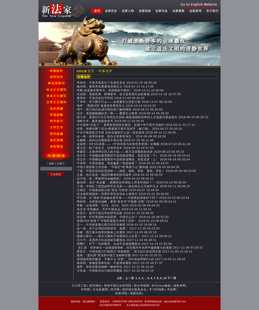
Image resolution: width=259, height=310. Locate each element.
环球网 (85, 289)
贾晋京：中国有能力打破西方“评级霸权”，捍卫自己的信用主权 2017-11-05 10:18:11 (134, 251)
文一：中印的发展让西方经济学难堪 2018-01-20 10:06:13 (117, 224)
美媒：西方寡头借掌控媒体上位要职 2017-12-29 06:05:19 (117, 232)
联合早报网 (141, 285)
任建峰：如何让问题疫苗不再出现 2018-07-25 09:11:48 (115, 140)
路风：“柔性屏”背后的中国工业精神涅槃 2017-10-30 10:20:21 (119, 255)
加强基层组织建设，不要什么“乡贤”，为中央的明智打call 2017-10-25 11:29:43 (131, 259)
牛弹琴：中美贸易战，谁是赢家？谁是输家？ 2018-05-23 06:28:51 (123, 163)
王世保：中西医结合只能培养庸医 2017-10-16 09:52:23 (115, 270)
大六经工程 (79, 285)
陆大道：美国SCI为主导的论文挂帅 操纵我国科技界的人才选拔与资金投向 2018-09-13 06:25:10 (142, 117)
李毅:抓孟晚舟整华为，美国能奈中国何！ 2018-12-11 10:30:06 (120, 90)
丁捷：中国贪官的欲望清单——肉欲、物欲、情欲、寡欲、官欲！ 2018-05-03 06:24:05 (136, 170)
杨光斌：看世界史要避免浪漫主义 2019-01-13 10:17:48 (115, 86)
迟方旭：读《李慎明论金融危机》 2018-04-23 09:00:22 (115, 178)
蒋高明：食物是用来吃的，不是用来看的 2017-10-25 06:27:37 (120, 263)
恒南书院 (121, 293)
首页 (91, 71)
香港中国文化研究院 (117, 285)
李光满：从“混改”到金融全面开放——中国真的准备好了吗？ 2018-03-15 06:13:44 (133, 197)
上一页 (129, 278)
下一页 (171, 278)
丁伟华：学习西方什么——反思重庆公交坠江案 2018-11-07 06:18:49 (124, 101)
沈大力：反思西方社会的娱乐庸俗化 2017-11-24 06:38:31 (117, 240)
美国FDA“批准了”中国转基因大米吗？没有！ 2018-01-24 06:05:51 (122, 220)
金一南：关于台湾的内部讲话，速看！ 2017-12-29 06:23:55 (118, 228)
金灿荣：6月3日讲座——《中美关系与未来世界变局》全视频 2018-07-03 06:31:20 (133, 144)
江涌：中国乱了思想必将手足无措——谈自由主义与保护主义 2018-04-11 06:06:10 (133, 186)
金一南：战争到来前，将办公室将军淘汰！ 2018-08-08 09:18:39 (121, 136)
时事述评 (105, 71)
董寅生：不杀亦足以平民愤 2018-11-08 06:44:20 (110, 98)
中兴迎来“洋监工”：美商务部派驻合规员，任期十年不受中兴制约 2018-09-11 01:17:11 (136, 124)
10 (165, 278)
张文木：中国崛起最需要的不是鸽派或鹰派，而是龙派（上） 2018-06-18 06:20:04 (133, 159)
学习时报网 (156, 289)
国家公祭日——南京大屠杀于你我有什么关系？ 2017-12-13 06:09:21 (124, 236)
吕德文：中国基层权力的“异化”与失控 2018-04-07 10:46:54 (118, 190)
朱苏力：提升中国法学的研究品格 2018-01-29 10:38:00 (115, 213)
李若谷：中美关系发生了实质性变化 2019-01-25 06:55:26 (117, 82)
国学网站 (95, 285)
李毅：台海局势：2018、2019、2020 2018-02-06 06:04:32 (118, 205)
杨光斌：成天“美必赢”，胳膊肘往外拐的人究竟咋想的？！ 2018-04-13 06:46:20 (131, 182)
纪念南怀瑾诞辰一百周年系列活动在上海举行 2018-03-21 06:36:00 (123, 193)
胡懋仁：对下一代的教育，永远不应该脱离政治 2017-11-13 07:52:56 (124, 243)
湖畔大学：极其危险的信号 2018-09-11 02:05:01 (110, 121)
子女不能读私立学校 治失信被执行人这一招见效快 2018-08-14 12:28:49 (126, 132)
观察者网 (179, 285)
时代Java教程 (161, 285)
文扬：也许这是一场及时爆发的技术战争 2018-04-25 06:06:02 (120, 174)
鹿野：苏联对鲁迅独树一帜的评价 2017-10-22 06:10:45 (115, 266)
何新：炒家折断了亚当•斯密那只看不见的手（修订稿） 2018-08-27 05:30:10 (129, 128)
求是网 (171, 289)
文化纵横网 (100, 289)
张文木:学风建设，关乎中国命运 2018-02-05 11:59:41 (114, 209)
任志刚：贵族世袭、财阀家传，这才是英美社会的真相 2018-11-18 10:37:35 (129, 94)
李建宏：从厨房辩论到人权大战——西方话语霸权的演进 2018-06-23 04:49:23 (130, 151)
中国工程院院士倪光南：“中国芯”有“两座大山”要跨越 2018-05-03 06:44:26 (128, 167)
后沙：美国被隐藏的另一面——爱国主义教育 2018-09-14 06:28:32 (123, 113)
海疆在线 (136, 293)
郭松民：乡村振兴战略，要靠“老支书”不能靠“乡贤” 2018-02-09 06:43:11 (126, 201)
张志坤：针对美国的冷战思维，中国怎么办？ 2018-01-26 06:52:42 (123, 217)
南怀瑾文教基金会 (134, 289)
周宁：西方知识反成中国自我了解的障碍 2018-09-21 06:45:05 (120, 109)
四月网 (115, 289)
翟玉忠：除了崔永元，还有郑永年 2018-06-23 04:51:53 (115, 147)
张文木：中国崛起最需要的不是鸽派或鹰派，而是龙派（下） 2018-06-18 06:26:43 (133, 155)
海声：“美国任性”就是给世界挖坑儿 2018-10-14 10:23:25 (116, 105)
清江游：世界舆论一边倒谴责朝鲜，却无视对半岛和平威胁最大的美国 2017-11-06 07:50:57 (140, 247)
